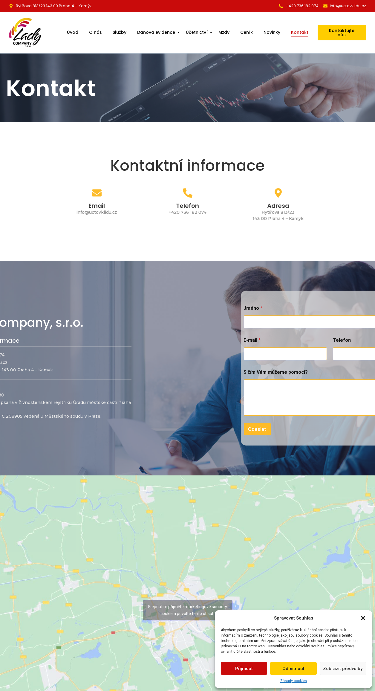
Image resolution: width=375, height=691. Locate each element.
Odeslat (349, 429)
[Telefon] (187, 195)
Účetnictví (197, 32)
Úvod (72, 32)
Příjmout (244, 668)
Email (96, 206)
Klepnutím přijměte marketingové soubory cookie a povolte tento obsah (187, 610)
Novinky (272, 32)
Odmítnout (293, 668)
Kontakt (299, 32)
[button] (363, 618)
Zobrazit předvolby (342, 668)
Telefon (187, 206)
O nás (95, 32)
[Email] (96, 195)
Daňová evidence (156, 32)
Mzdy (223, 32)
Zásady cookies (293, 681)
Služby (119, 32)
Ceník (246, 32)
